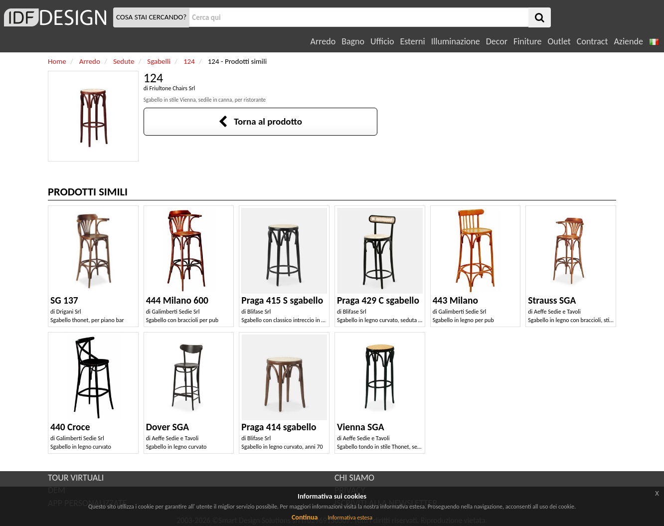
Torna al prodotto (260, 121)
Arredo (323, 41)
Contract (592, 41)
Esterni (412, 41)
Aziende (628, 41)
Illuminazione (455, 41)
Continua (305, 517)
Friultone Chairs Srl (172, 88)
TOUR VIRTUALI (76, 477)
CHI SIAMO (354, 477)
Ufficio (382, 41)
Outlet (558, 41)
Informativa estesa (350, 517)
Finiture (527, 41)
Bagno (352, 41)
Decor (496, 41)
